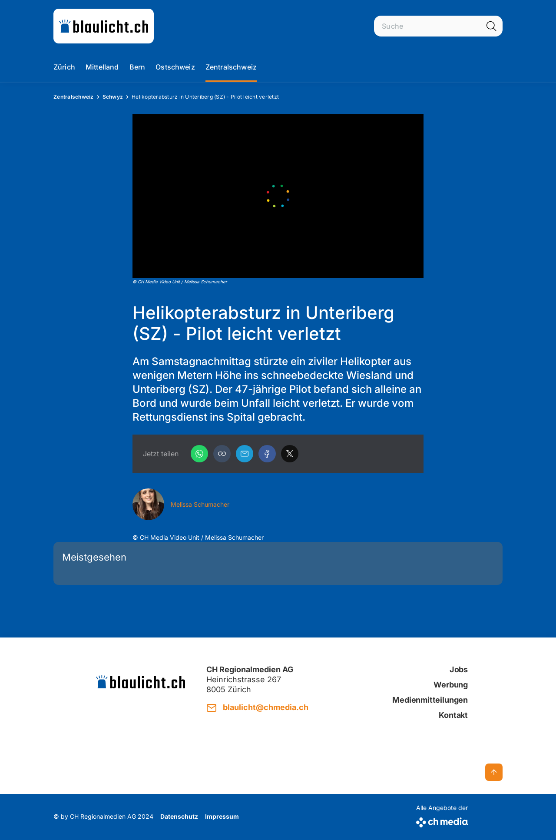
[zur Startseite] (103, 26)
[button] (222, 453)
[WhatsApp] (199, 453)
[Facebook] (267, 453)
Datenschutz (179, 816)
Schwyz (113, 96)
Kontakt (453, 715)
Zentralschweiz (231, 67)
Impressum (222, 816)
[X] (289, 453)
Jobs (459, 669)
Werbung (451, 684)
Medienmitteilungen (430, 699)
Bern (137, 67)
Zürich (64, 67)
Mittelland (102, 67)
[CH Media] (442, 820)
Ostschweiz (175, 67)
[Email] (244, 453)
